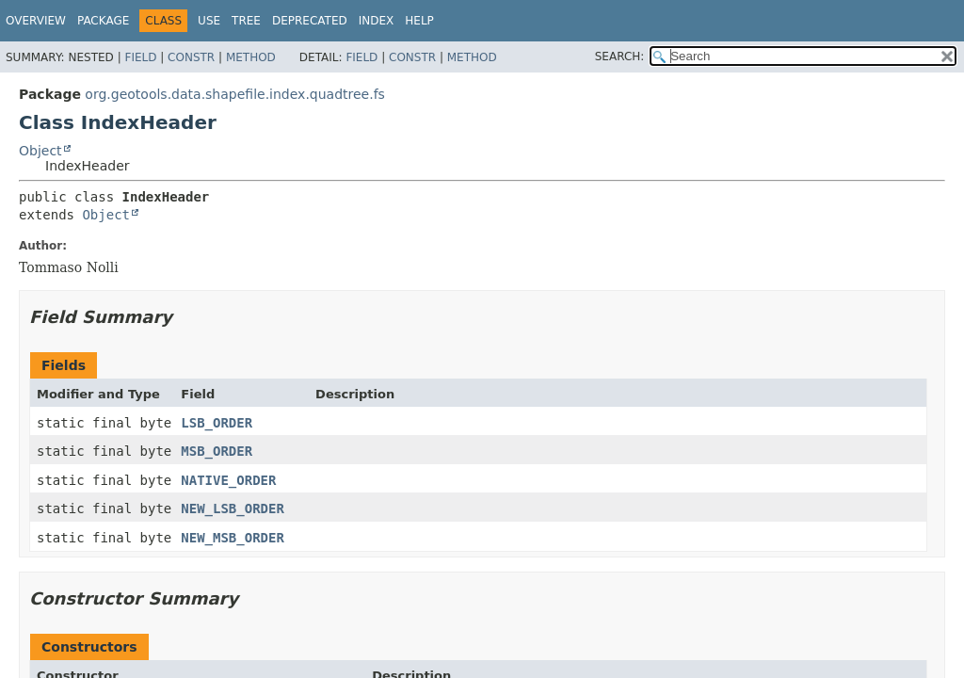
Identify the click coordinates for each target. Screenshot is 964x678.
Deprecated (309, 20)
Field (140, 57)
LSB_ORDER (216, 422)
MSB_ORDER (216, 451)
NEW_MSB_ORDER (232, 537)
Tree (246, 20)
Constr (191, 57)
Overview (36, 20)
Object (40, 150)
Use (209, 20)
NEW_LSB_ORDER (232, 508)
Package (103, 20)
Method (251, 57)
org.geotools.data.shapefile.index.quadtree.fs (235, 94)
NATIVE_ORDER (228, 480)
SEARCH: (620, 56)
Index (376, 20)
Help (419, 20)
